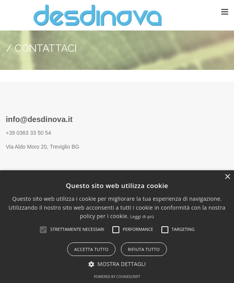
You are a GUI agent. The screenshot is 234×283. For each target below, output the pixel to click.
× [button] (227, 177)
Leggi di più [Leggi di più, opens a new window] (142, 216)
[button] (43, 229)
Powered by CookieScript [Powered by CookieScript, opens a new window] (117, 276)
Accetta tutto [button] (91, 249)
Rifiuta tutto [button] (143, 249)
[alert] (117, 226)
